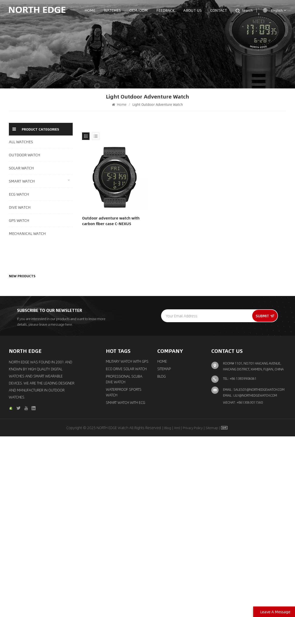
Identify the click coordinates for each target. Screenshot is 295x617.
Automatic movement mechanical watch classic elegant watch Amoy (52, 413)
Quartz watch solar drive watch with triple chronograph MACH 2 (50, 305)
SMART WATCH (22, 181)
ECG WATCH (19, 194)
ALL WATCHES (21, 142)
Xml (177, 608)
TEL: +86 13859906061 (239, 558)
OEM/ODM (139, 10)
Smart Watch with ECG (125, 583)
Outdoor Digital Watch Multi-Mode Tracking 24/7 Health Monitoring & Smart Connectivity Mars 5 (52, 265)
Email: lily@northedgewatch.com (250, 575)
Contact (218, 10)
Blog (161, 557)
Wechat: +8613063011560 (243, 582)
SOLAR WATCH (21, 168)
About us (192, 10)
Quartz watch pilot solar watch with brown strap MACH (50, 359)
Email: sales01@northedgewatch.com (253, 569)
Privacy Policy (193, 608)
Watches (112, 10)
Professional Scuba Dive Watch (124, 559)
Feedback (165, 10)
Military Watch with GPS (127, 542)
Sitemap (164, 549)
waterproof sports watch (123, 572)
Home (90, 10)
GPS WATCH (19, 220)
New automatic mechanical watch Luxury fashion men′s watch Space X (51, 440)
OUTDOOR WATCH (24, 155)
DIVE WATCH (20, 207)
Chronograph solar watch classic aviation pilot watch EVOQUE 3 (52, 386)
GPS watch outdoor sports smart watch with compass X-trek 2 (51, 332)
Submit (265, 496)
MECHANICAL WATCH (27, 233)
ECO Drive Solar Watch (126, 549)
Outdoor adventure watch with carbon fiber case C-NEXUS (111, 220)
